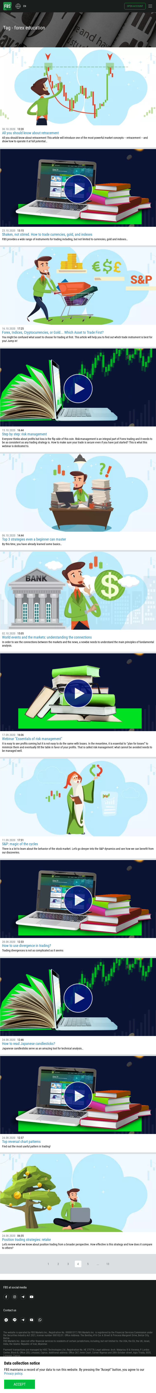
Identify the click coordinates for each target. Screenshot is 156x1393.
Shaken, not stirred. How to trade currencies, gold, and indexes (47, 234)
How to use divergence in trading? (26, 945)
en (24, 6)
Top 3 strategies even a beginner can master (34, 539)
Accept (20, 1384)
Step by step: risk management (24, 434)
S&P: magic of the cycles (20, 844)
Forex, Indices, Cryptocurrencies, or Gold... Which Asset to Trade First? (53, 332)
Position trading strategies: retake (26, 1239)
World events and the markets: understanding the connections (47, 637)
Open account (135, 6)
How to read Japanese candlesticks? (28, 1043)
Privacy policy (13, 1374)
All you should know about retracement (30, 133)
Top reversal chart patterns (21, 1141)
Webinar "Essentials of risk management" (32, 739)
